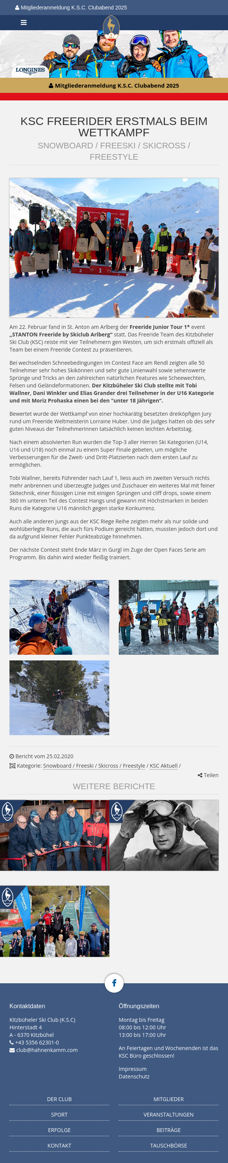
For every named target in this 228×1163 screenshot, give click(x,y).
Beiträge (169, 1130)
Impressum (133, 1068)
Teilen (208, 775)
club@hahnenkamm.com (47, 1049)
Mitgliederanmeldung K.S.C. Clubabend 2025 (71, 8)
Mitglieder (169, 1099)
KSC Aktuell (163, 765)
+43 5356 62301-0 (37, 1042)
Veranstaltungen (169, 1114)
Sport (59, 1114)
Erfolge (59, 1130)
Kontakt (59, 1145)
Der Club (59, 1099)
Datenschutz (134, 1076)
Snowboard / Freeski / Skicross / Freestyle (94, 765)
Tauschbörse (168, 1145)
